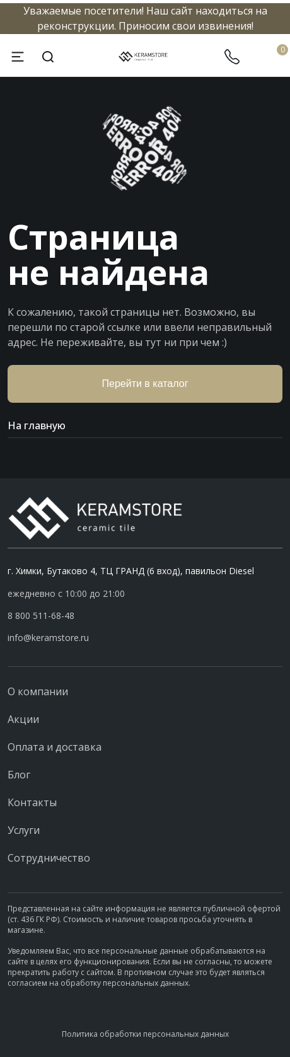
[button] (145, 615)
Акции (23, 719)
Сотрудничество (49, 858)
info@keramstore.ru (48, 638)
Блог (19, 775)
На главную (145, 425)
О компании (38, 691)
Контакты (32, 802)
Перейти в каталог (145, 383)
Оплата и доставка (55, 747)
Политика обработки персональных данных (145, 1034)
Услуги (24, 830)
